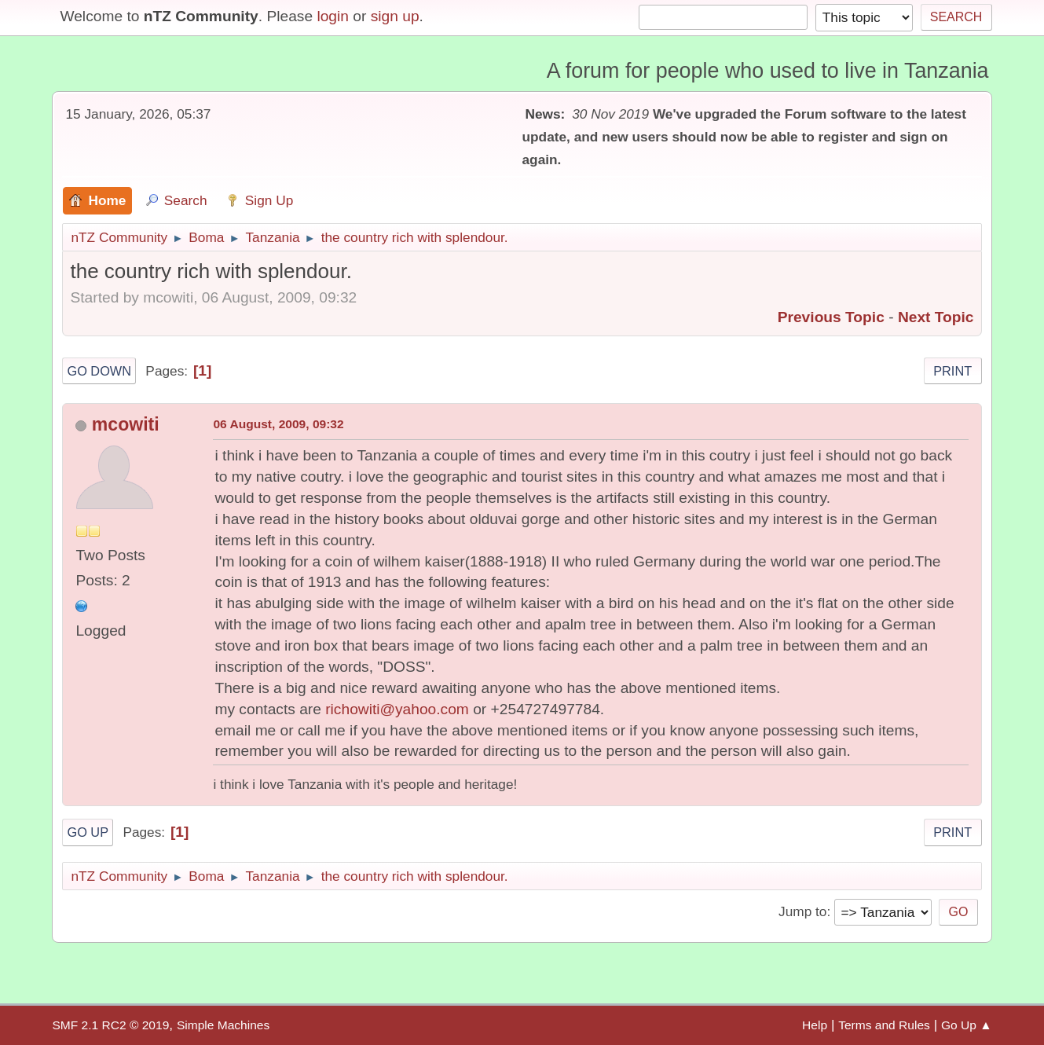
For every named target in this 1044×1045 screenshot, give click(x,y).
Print (952, 371)
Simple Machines (223, 1025)
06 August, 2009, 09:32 (278, 424)
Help (814, 1025)
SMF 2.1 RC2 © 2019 (110, 1025)
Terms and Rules (884, 1025)
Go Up (87, 832)
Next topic (936, 317)
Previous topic (831, 317)
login (333, 16)
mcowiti (125, 424)
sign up (395, 16)
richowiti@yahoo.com (397, 709)
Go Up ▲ (966, 1025)
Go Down (99, 371)
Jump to (802, 911)
